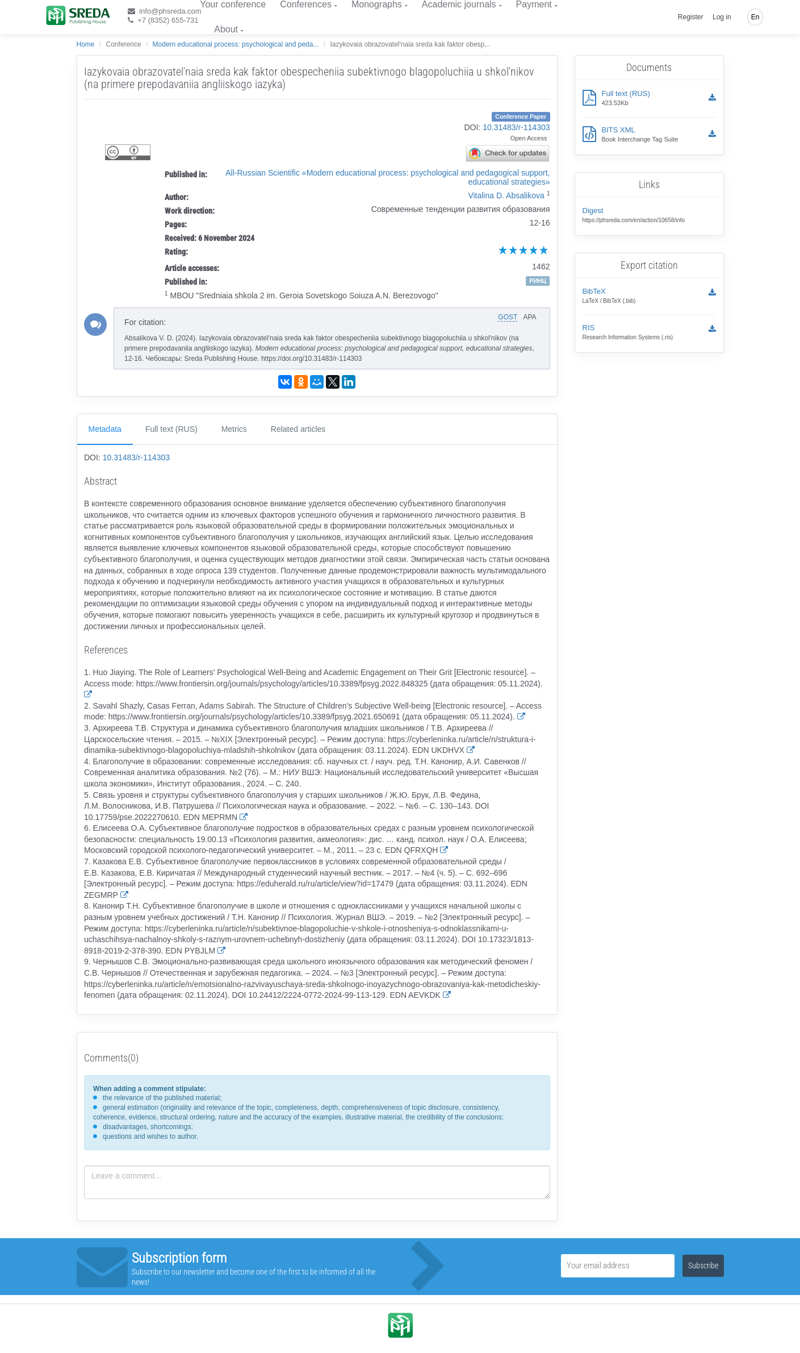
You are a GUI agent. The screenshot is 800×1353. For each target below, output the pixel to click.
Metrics (234, 429)
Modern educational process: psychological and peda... (236, 44)
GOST (507, 317)
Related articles (298, 429)
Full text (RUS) (171, 429)
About (226, 29)
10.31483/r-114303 (516, 127)
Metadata (105, 429)
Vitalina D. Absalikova (506, 195)
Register (690, 17)
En (755, 17)
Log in (722, 17)
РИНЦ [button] (537, 280)
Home (86, 44)
